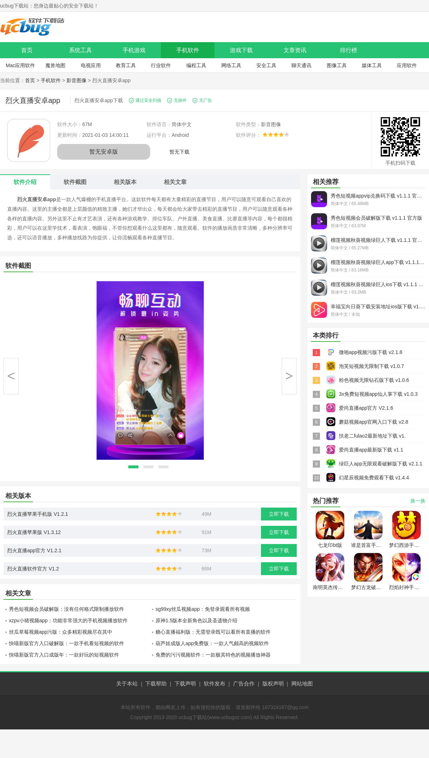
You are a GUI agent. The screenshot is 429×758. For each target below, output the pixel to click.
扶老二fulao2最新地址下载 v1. (372, 436)
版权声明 (273, 683)
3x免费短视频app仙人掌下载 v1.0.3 (378, 394)
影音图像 (76, 80)
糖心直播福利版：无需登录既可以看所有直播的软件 (213, 632)
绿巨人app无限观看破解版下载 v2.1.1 (380, 464)
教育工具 (126, 65)
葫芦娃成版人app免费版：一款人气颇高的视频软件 (212, 643)
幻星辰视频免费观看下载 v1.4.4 (374, 477)
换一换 (417, 501)
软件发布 (214, 683)
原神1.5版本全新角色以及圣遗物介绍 (196, 620)
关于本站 (127, 683)
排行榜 (348, 50)
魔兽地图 (55, 65)
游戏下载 (241, 50)
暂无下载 (179, 152)
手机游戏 (134, 50)
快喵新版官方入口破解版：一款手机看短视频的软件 (66, 643)
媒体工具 (372, 65)
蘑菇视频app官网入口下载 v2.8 (373, 422)
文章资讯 (294, 50)
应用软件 (407, 65)
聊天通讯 (301, 65)
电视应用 (91, 65)
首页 (27, 50)
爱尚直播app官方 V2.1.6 (366, 408)
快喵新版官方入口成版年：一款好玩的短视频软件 (64, 655)
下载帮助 (156, 683)
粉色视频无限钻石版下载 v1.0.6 (374, 380)
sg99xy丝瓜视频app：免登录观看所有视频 (203, 609)
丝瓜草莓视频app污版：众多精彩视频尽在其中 (60, 632)
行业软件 (161, 65)
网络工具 (231, 65)
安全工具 (266, 65)
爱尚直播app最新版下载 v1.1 (371, 450)
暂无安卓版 (103, 152)
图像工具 (337, 65)
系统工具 (80, 50)
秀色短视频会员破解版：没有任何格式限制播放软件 (66, 609)
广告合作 (244, 683)
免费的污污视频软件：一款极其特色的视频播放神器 (213, 655)
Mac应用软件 (20, 65)
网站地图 (302, 683)
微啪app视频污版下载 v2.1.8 (370, 352)
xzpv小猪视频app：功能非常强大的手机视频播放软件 (68, 620)
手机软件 (187, 50)
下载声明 (185, 683)
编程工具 (196, 65)
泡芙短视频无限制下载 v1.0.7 (371, 366)
